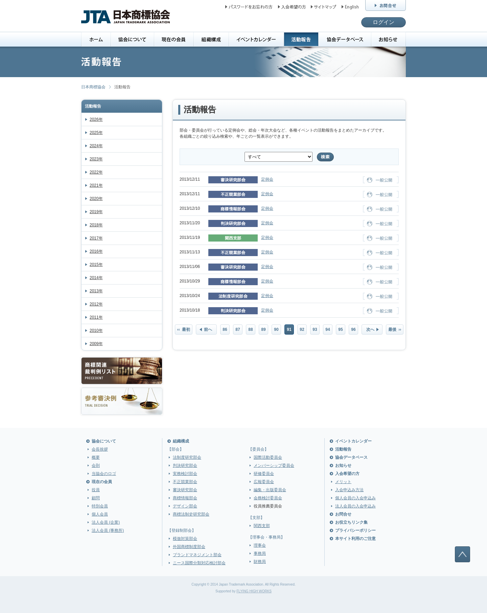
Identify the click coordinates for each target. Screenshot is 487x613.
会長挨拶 (100, 449)
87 (237, 329)
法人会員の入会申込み (355, 506)
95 (340, 329)
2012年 (96, 304)
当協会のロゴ (104, 473)
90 (276, 329)
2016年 (96, 251)
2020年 (96, 198)
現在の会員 (102, 481)
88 (250, 329)
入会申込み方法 (349, 489)
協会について (104, 441)
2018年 (96, 225)
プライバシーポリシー (355, 530)
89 (263, 329)
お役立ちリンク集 (351, 522)
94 (327, 329)
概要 (96, 457)
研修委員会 (264, 473)
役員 (96, 489)
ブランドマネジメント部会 (197, 554)
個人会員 (100, 514)
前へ (208, 329)
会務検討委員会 (268, 498)
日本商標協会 (93, 87)
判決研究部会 (185, 465)
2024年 (96, 145)
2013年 (96, 291)
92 (302, 329)
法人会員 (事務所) (108, 530)
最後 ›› (394, 329)
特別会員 (100, 506)
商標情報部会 (185, 498)
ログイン (383, 22)
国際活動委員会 (268, 457)
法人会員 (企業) (106, 522)
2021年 (96, 185)
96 (353, 329)
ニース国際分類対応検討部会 (199, 563)
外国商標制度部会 (189, 546)
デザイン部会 (185, 506)
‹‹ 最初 (183, 329)
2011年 (96, 317)
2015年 (96, 264)
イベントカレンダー (353, 441)
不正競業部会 (185, 481)
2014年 (96, 277)
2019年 (96, 211)
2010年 (96, 330)
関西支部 (262, 525)
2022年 (96, 172)
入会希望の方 (347, 473)
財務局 (260, 561)
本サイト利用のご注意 (355, 538)
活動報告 (93, 106)
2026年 (96, 119)
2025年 (96, 132)
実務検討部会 (185, 473)
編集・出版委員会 (270, 489)
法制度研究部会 (187, 457)
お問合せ (343, 514)
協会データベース (351, 457)
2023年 (96, 159)
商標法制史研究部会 (191, 514)
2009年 (96, 343)
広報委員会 (264, 481)
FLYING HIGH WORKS (254, 591)
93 (314, 329)
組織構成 (181, 441)
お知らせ (343, 465)
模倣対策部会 (185, 538)
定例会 (267, 179)
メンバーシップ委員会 (274, 465)
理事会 (260, 545)
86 (225, 329)
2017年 (96, 238)
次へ (370, 329)
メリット (343, 481)
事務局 (260, 553)
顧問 (96, 498)
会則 (96, 465)
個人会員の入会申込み (355, 498)
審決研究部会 (185, 489)
